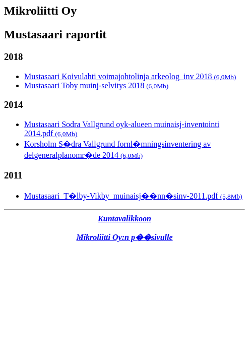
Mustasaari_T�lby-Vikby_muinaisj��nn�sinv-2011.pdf (133, 196)
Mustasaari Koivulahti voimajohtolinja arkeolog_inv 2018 (130, 76)
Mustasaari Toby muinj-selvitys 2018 (96, 85)
